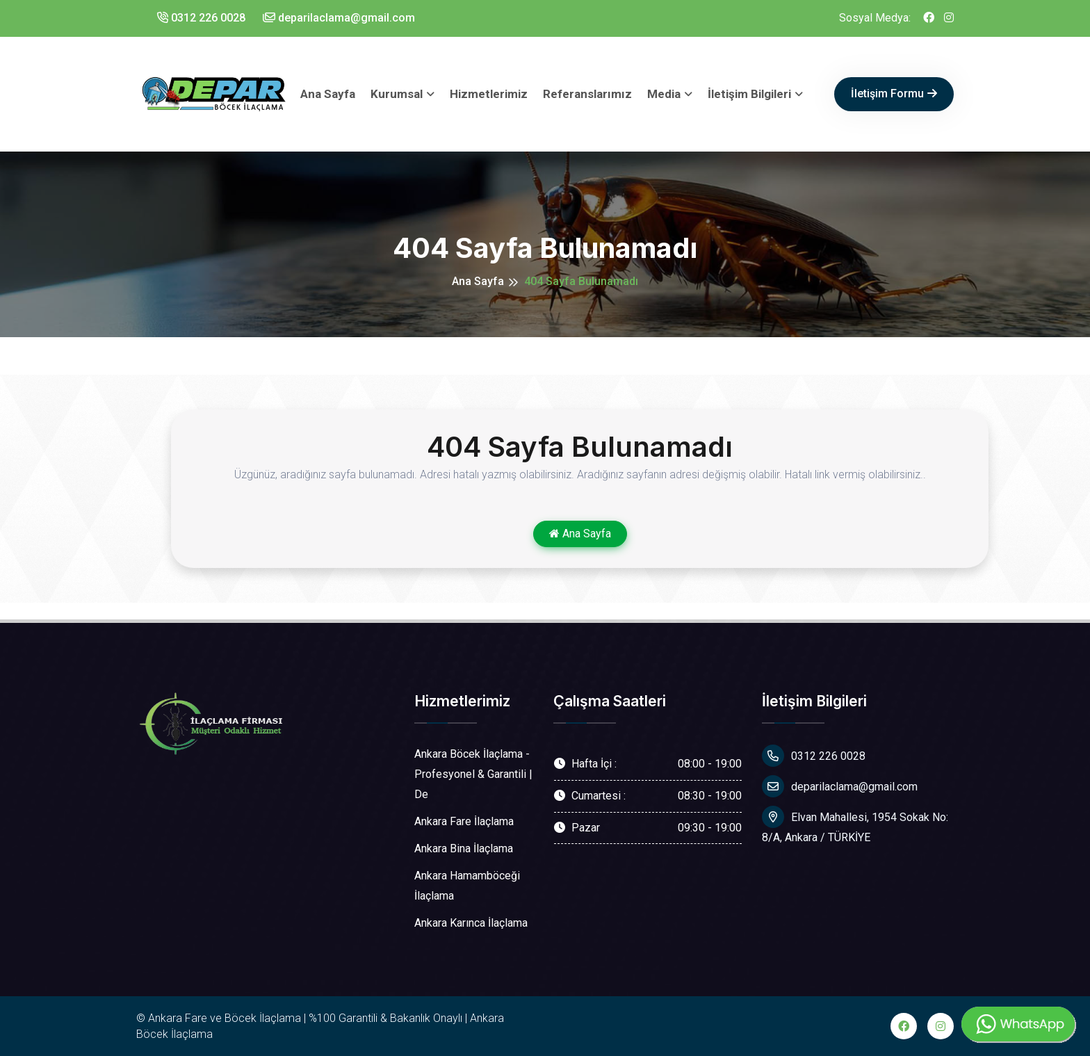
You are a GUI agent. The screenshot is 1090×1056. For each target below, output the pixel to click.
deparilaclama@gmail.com (339, 17)
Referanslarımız (587, 94)
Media (664, 94)
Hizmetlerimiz (489, 94)
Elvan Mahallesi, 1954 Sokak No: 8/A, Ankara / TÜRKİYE (855, 825)
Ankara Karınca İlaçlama (471, 922)
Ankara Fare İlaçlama (464, 821)
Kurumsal (397, 94)
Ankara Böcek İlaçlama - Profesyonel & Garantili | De (473, 774)
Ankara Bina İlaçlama (463, 848)
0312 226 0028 (201, 17)
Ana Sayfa (327, 94)
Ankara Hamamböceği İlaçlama (467, 885)
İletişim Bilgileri (749, 94)
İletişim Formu (894, 93)
